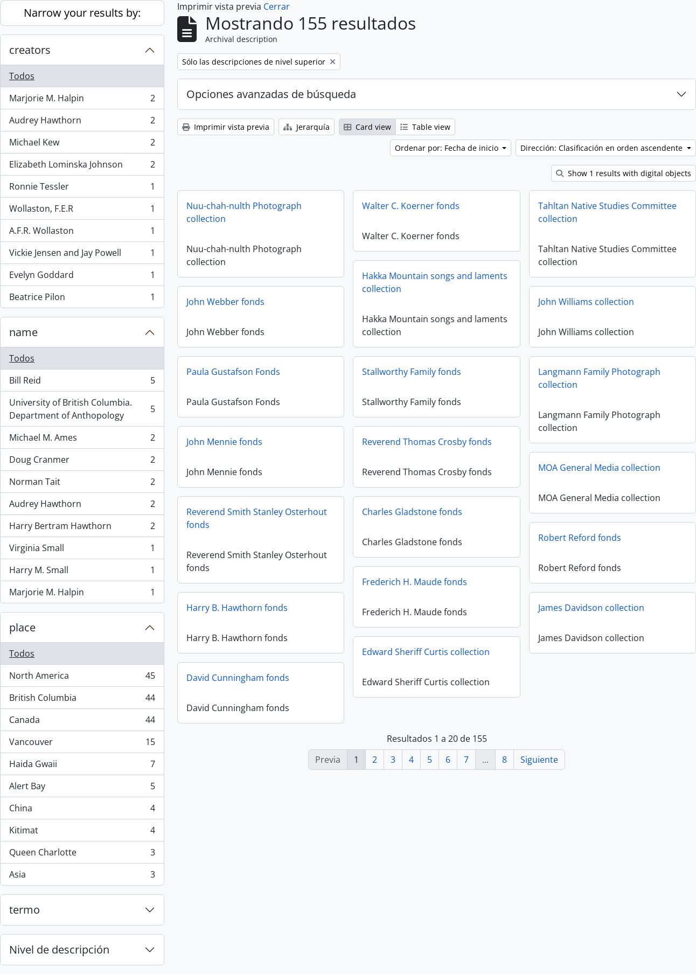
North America (82, 678)
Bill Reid (82, 383)
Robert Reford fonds (579, 538)
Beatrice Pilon (82, 299)
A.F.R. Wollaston (82, 233)
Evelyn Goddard (82, 277)
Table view (425, 127)
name (23, 332)
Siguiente (539, 760)
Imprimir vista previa (225, 127)
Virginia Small (82, 550)
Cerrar (276, 6)
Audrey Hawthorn (82, 122)
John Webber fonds (225, 302)
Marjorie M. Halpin (82, 100)
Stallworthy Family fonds (411, 372)
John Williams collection (586, 302)
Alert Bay (82, 788)
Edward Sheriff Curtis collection (426, 652)
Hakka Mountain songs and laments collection (434, 282)
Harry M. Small (82, 572)
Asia (82, 876)
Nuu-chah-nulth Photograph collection (244, 212)
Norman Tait (82, 484)
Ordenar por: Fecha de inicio (447, 148)
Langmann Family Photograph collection (599, 378)
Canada (82, 722)
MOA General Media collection (599, 468)
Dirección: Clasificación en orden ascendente (602, 148)
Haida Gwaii (82, 766)
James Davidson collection (591, 608)
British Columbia (82, 700)
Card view (367, 127)
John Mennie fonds (224, 442)
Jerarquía (306, 127)
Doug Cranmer (82, 462)
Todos (21, 76)
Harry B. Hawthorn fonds (237, 608)
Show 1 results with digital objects (623, 173)
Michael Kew (82, 145)
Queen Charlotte (82, 855)
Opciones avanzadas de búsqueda (271, 94)
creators (30, 50)
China (82, 810)
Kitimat (82, 832)
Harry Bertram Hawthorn (82, 528)
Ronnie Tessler (82, 189)
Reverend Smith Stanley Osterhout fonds (256, 518)
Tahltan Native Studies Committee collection (607, 212)
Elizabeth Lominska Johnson (82, 167)
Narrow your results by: (82, 12)
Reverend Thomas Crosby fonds (427, 442)
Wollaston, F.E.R (82, 211)
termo (24, 909)
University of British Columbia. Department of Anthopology (82, 408)
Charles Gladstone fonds (412, 512)
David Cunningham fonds (237, 678)
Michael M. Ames (82, 440)
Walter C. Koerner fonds (411, 206)
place (22, 627)
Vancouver (82, 744)
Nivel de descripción (59, 949)
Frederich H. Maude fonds (414, 582)
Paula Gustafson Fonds (233, 372)
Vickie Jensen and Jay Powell (82, 255)
